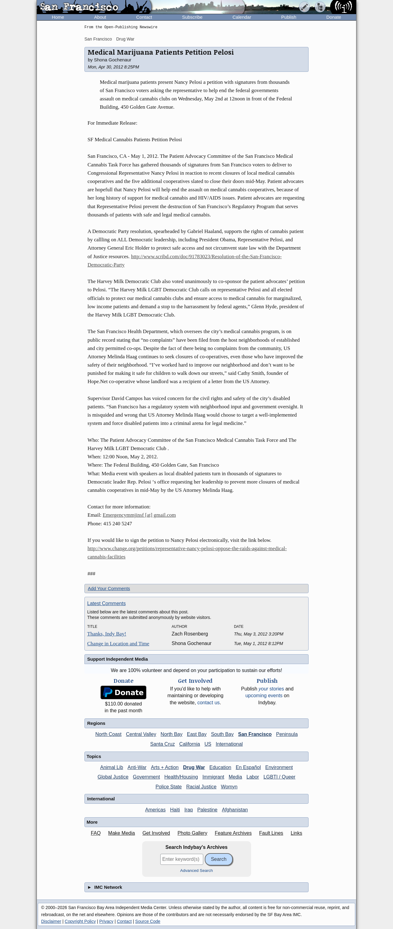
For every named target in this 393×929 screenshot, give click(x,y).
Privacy (106, 921)
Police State (169, 786)
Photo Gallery (192, 833)
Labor (253, 776)
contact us (208, 702)
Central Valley (141, 734)
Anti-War (136, 767)
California (189, 744)
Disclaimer (51, 921)
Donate (333, 17)
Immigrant (213, 776)
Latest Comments (106, 603)
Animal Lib (111, 767)
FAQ (96, 833)
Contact (144, 17)
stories (271, 688)
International (229, 744)
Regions (96, 723)
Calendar (241, 17)
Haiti (175, 809)
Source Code (147, 921)
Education (220, 767)
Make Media (121, 833)
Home (58, 17)
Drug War (125, 39)
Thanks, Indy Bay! (106, 634)
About (100, 17)
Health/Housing (181, 776)
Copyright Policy (80, 921)
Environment (279, 767)
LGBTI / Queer (279, 776)
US (207, 744)
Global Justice (113, 776)
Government (146, 776)
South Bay (222, 734)
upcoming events (263, 695)
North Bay (171, 734)
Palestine (207, 809)
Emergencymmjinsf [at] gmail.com (139, 515)
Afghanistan (235, 809)
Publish (288, 17)
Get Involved (156, 833)
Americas (155, 809)
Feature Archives (233, 833)
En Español (248, 767)
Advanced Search (196, 870)
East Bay (197, 734)
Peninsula (287, 734)
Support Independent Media (117, 659)
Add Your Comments (109, 588)
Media (235, 776)
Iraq (188, 809)
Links (296, 833)
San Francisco (98, 39)
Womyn (229, 786)
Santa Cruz (162, 744)
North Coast (108, 734)
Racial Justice (201, 786)
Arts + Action (164, 767)
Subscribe (192, 17)
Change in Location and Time (118, 644)
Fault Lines (271, 833)
